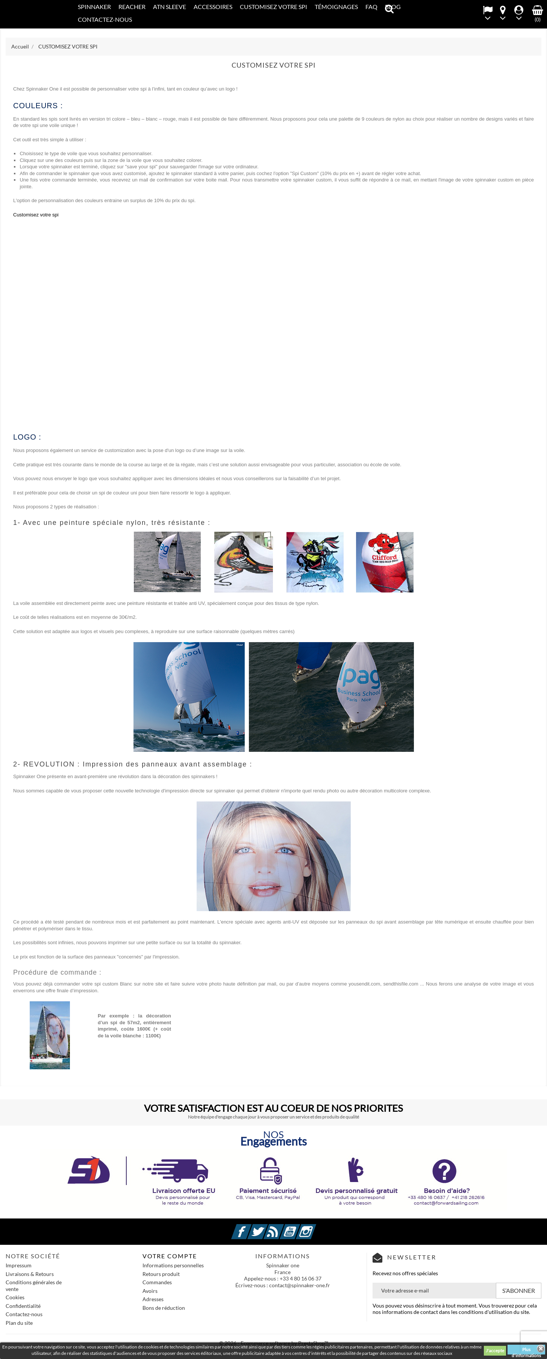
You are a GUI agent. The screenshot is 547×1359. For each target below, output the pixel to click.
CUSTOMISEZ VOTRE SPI (273, 6)
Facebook (250, 1227)
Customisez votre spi (36, 215)
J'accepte (495, 1350)
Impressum (19, 1265)
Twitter (266, 1227)
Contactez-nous (24, 1314)
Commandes (157, 1282)
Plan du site (19, 1323)
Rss (283, 1227)
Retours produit (161, 1274)
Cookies (15, 1297)
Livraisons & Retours (30, 1274)
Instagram (315, 1227)
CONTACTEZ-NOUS (105, 19)
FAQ (371, 6)
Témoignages (336, 6)
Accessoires (213, 6)
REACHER (131, 6)
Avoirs (150, 1291)
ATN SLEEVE (169, 6)
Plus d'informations (526, 1350)
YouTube (299, 1227)
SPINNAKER (94, 6)
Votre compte (169, 1255)
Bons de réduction (163, 1308)
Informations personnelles (173, 1265)
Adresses (153, 1299)
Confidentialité (23, 1306)
